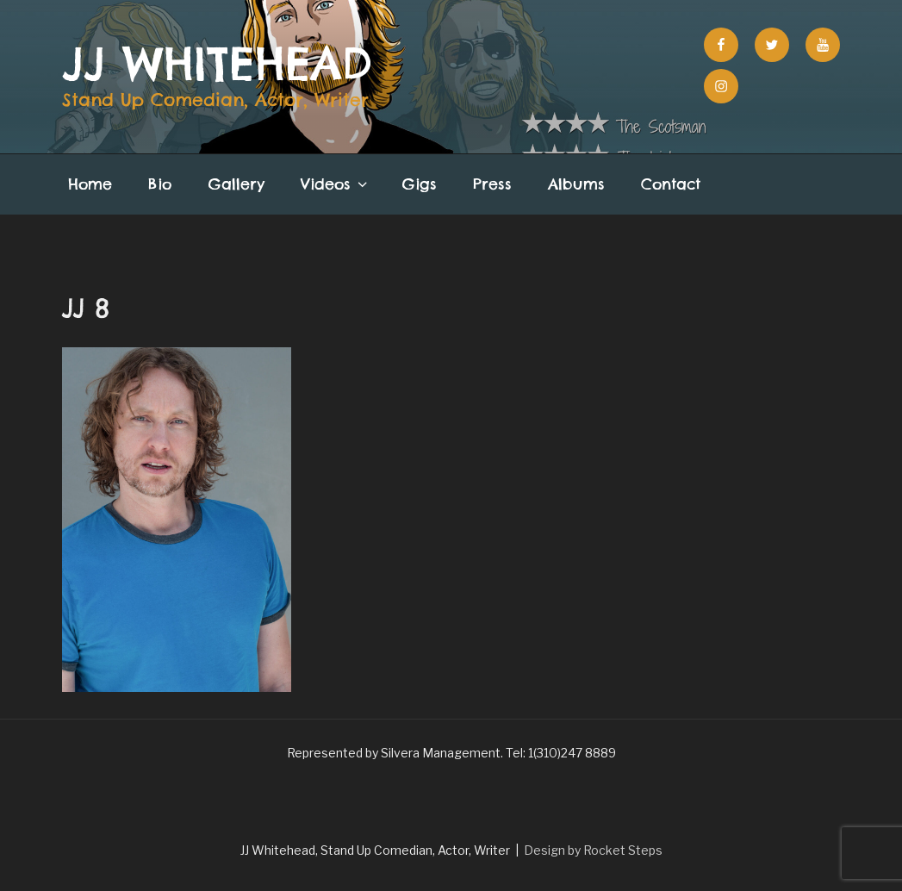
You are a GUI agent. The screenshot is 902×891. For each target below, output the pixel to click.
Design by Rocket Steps (593, 850)
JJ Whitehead (217, 63)
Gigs (419, 184)
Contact (670, 184)
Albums (576, 184)
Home (90, 184)
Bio (159, 184)
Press (492, 184)
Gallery (236, 184)
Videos (335, 184)
